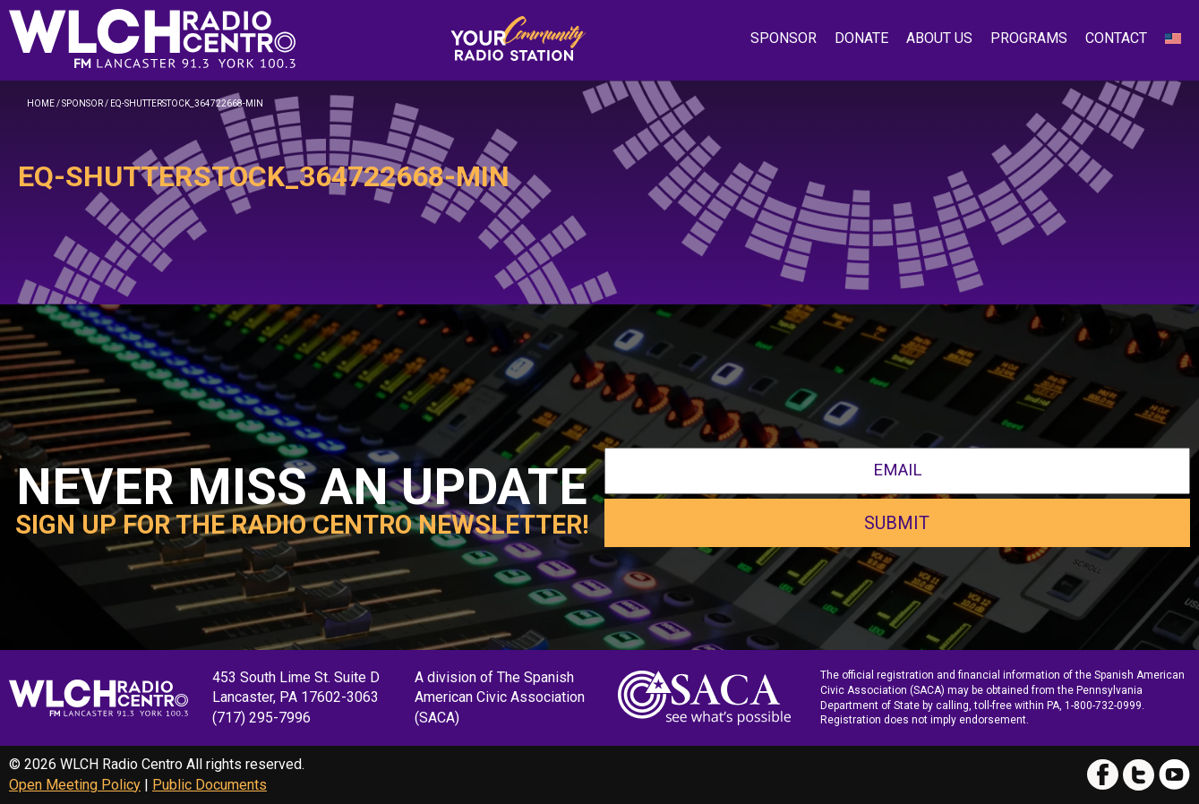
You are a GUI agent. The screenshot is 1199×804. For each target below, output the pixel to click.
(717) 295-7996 (261, 717)
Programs (1028, 38)
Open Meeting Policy (75, 784)
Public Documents (209, 784)
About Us (939, 38)
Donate (861, 38)
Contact (1116, 38)
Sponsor (783, 38)
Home (41, 103)
